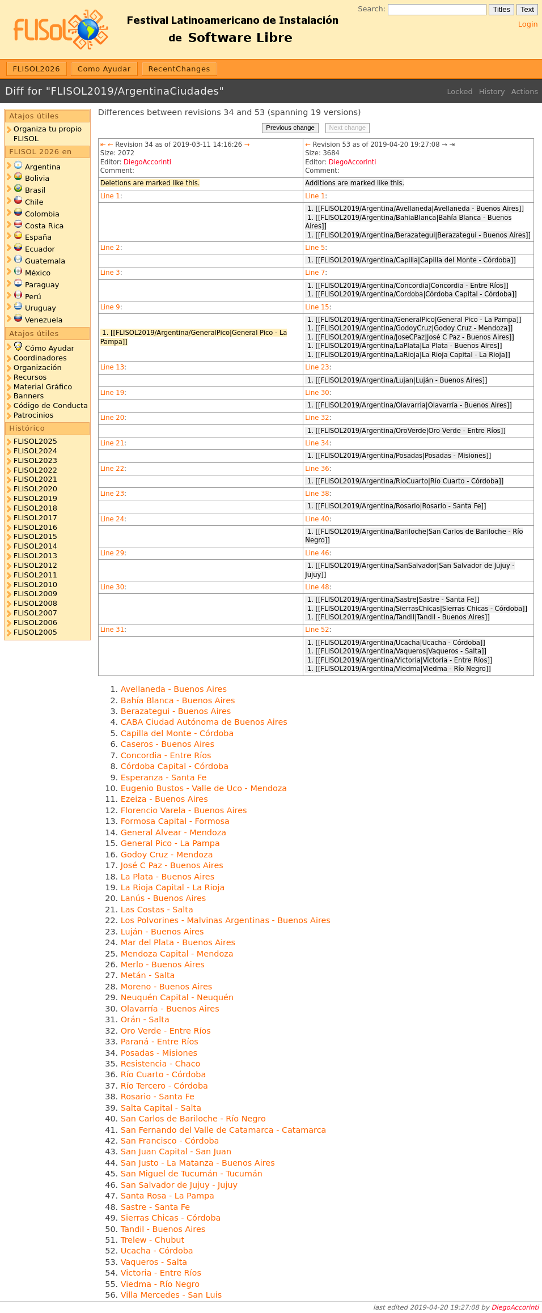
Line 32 (317, 418)
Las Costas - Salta (157, 909)
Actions (524, 91)
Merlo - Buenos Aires (163, 964)
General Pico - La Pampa (170, 843)
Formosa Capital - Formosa (175, 821)
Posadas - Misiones (159, 1052)
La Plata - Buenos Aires (167, 876)
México (37, 273)
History (492, 91)
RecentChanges (179, 69)
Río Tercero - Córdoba (164, 1085)
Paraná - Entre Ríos (159, 1041)
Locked (459, 91)
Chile (34, 202)
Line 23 (317, 367)
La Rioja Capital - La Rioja (173, 887)
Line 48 (317, 587)
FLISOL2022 (35, 470)
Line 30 (317, 393)
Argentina (43, 167)
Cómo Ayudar (49, 348)
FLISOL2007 (35, 613)
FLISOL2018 (35, 508)
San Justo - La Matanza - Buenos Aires (198, 1162)
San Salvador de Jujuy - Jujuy (179, 1184)
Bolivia (37, 178)
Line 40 (317, 519)
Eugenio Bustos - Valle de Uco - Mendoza (204, 788)
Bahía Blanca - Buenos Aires (178, 700)
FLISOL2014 (35, 546)
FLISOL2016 (35, 527)
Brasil (35, 190)
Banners (29, 396)
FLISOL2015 (35, 536)
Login (528, 24)
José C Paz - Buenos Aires (172, 865)
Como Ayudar (104, 69)
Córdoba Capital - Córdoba (174, 766)
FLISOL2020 (35, 489)
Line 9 (110, 307)
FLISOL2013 (35, 555)
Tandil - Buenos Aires (163, 1229)
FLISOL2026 (37, 69)
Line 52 (317, 630)
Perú (33, 296)
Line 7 (315, 273)
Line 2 (110, 248)
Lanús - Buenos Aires (163, 898)
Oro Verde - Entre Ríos (166, 1030)
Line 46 (317, 553)
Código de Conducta (51, 405)
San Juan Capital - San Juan (176, 1151)
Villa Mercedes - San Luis (171, 1294)
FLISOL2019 (35, 498)
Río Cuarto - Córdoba (163, 1074)
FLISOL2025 (35, 441)
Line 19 (112, 393)
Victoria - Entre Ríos (161, 1272)
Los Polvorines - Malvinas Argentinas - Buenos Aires (226, 920)
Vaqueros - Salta (154, 1262)
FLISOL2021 (35, 479)
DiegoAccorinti (147, 162)
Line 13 (112, 367)
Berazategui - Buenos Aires (176, 711)
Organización (38, 367)
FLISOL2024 (35, 451)
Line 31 (112, 630)
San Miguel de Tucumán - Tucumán (191, 1173)
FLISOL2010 (35, 584)
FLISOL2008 (35, 603)
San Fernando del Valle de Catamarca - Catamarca (224, 1129)
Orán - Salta (145, 1019)
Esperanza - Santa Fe (164, 777)
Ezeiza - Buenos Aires (164, 799)
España (38, 237)
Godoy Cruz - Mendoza (167, 854)
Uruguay (40, 308)
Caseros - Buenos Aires (167, 744)
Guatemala (45, 261)
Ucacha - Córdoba (157, 1250)
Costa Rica (44, 226)
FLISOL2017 (35, 517)
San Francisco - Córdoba (170, 1140)
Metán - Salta (148, 975)
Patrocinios (33, 415)
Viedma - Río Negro (160, 1284)
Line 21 (112, 443)
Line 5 (315, 248)
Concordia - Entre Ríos (166, 755)
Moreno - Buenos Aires (167, 986)
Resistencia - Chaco (161, 1063)
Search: (372, 9)
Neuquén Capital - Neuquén (177, 997)
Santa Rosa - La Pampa (167, 1195)
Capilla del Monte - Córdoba (177, 733)
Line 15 (317, 307)
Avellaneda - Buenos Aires (174, 689)
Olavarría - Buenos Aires (170, 1008)
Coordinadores (40, 358)
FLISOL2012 (35, 565)
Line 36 (317, 469)
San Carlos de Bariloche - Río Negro (193, 1118)
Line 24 (112, 519)
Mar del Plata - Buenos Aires (178, 942)
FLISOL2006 (35, 622)
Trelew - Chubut (152, 1239)
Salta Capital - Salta (161, 1107)
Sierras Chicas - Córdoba (171, 1217)
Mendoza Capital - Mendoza (177, 953)
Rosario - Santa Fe (157, 1096)
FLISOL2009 (35, 593)
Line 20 (112, 418)
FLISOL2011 (35, 575)
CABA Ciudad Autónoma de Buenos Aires (204, 721)
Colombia (42, 214)
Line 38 (317, 494)
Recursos (30, 377)
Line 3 (110, 273)
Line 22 (112, 469)
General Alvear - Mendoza (173, 832)
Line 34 (317, 443)
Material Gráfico (43, 387)
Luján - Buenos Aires (162, 931)
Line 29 (112, 553)
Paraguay (42, 285)
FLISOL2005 (35, 632)
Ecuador (40, 249)
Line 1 (110, 196)
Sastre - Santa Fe (155, 1207)
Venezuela (44, 320)
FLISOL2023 (35, 460)
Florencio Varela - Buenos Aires (184, 810)
